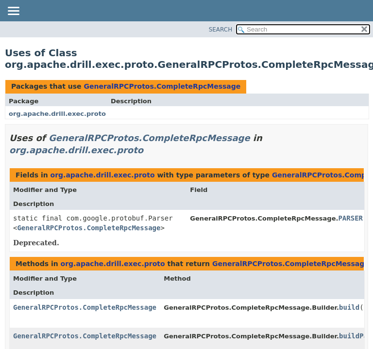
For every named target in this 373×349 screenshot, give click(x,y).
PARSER (350, 218)
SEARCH (221, 29)
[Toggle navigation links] (13, 11)
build (349, 307)
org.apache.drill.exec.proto (57, 113)
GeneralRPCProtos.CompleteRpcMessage (162, 86)
